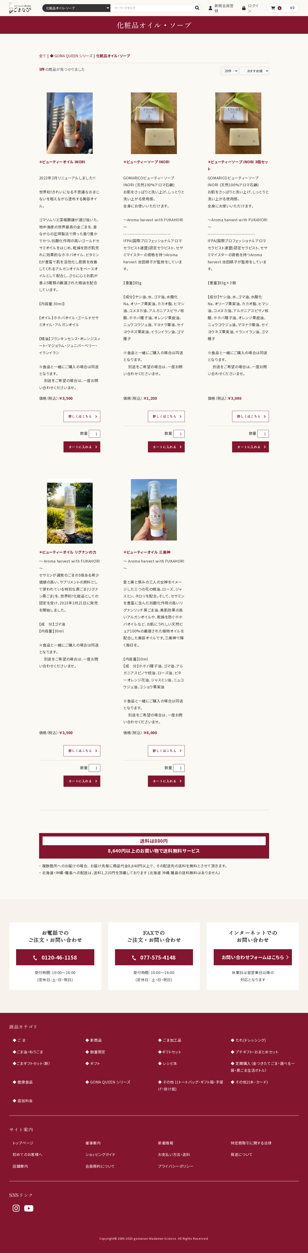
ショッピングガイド (100, 1154)
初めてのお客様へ (28, 1154)
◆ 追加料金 (23, 1100)
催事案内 (93, 1143)
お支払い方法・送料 (174, 1154)
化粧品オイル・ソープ (113, 55)
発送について (242, 1154)
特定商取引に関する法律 (251, 1143)
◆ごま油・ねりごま (28, 1052)
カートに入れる (80, 447)
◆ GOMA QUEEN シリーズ (71, 55)
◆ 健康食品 (23, 1082)
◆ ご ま (19, 1040)
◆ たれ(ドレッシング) (248, 1040)
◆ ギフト (92, 1063)
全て (42, 55)
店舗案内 (20, 1166)
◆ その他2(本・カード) (249, 1082)
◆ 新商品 (93, 1040)
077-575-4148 (158, 957)
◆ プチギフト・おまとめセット (255, 1052)
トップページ (23, 1143)
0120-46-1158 (59, 957)
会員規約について (100, 1166)
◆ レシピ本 (167, 1063)
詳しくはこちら (80, 416)
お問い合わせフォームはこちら (253, 957)
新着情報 (165, 1143)
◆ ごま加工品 (169, 1040)
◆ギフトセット (169, 1052)
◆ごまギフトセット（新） (32, 1063)
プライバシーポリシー (175, 1166)
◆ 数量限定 (95, 1052)
